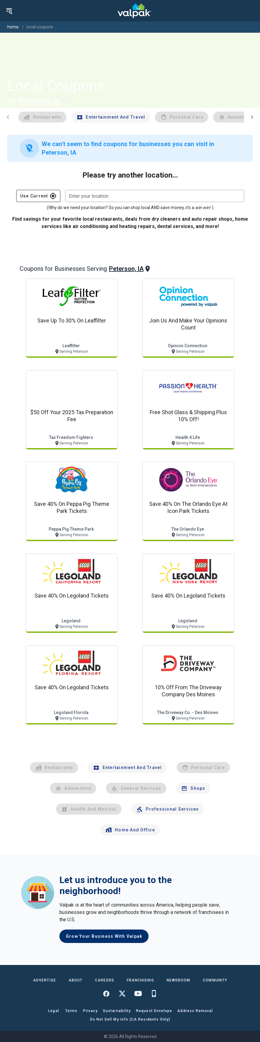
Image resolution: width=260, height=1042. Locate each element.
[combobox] (154, 196)
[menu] (9, 10)
